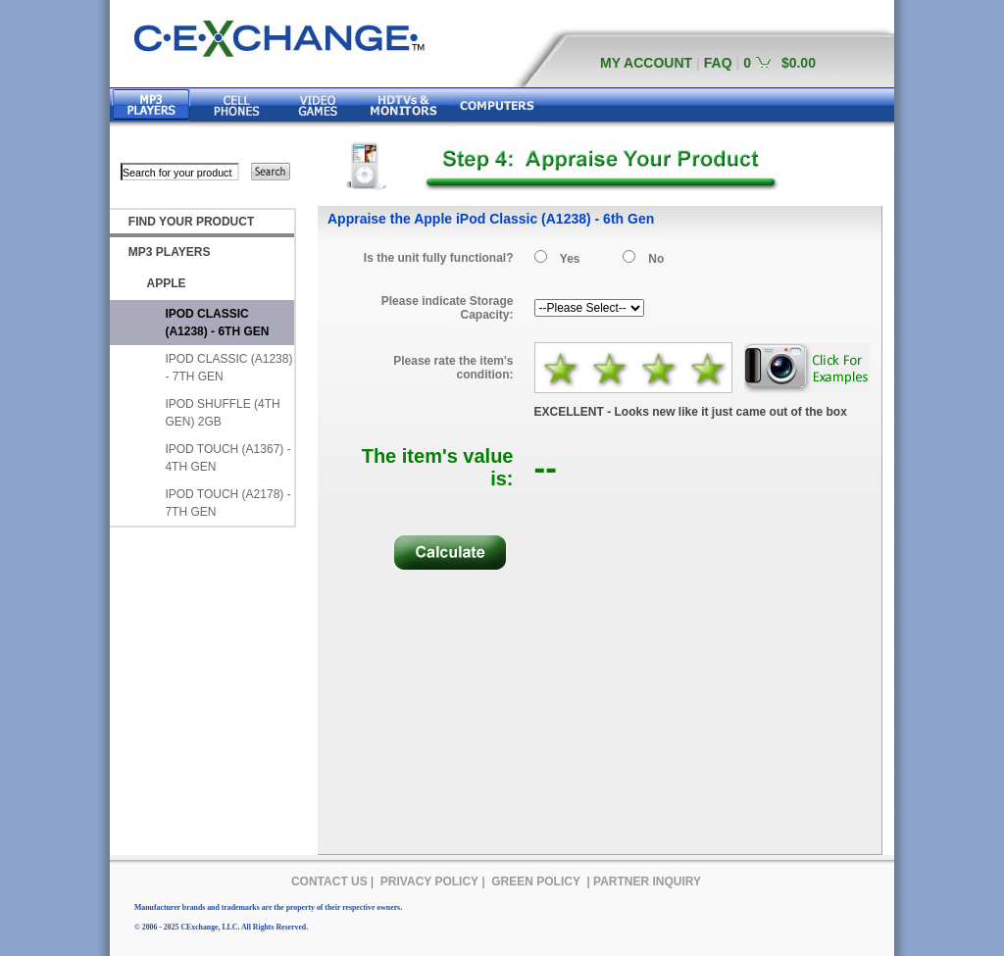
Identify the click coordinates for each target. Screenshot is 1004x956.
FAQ (718, 63)
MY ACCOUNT (646, 63)
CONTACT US (329, 881)
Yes (570, 259)
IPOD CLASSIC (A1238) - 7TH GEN (228, 367)
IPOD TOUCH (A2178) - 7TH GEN (227, 503)
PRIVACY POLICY (429, 881)
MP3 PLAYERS (169, 252)
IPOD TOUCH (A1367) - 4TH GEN (227, 458)
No (656, 259)
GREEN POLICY (535, 881)
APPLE (166, 283)
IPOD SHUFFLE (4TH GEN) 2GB (222, 412)
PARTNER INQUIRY (647, 881)
